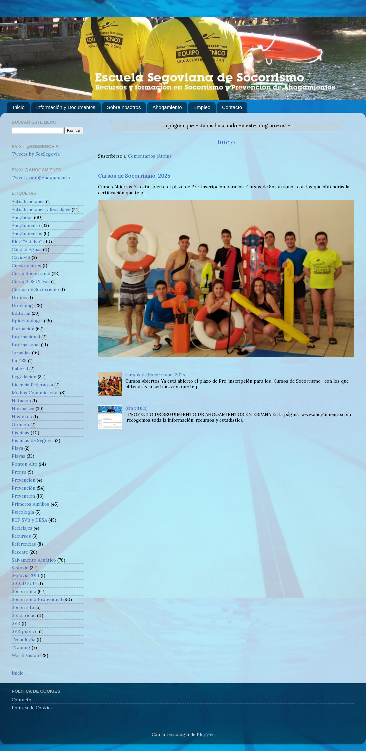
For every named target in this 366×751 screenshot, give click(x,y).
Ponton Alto (24, 464)
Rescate (20, 552)
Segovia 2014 (25, 575)
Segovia (20, 568)
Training (21, 647)
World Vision (25, 655)
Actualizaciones (28, 201)
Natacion (21, 401)
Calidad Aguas (27, 249)
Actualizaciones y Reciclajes (41, 209)
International (26, 345)
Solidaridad (24, 615)
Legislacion (24, 377)
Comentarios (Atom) (149, 156)
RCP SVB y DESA (29, 520)
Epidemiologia (27, 321)
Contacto (232, 107)
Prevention (23, 496)
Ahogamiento (167, 107)
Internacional (26, 337)
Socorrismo (24, 591)
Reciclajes (22, 528)
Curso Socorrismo (31, 273)
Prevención (23, 488)
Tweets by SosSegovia (36, 154)
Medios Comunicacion (35, 393)
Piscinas (20, 433)
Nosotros (22, 417)
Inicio (19, 107)
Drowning (22, 305)
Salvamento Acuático (34, 560)
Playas (18, 456)
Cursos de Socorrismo (35, 289)
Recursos (21, 536)
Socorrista (23, 607)
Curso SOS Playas (31, 281)
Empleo (201, 107)
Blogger (205, 734)
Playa (17, 448)
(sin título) (136, 408)
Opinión (20, 425)
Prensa (19, 472)
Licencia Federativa (32, 385)
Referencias (24, 544)
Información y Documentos (65, 107)
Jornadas (21, 353)
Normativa (23, 409)
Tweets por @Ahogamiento (41, 178)
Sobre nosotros (124, 107)
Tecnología (23, 639)
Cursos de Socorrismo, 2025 (134, 175)
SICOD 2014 (24, 583)
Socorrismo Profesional (37, 599)
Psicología (23, 512)
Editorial (21, 313)
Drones (19, 297)
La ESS (19, 361)
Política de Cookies (32, 708)
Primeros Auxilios (30, 504)
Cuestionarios (26, 265)
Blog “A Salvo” (27, 241)
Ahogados (22, 217)
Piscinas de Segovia (33, 440)
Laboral (20, 369)
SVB (16, 623)
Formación (23, 329)
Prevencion (23, 480)
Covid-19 (21, 257)
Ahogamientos (27, 233)
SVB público (25, 631)
